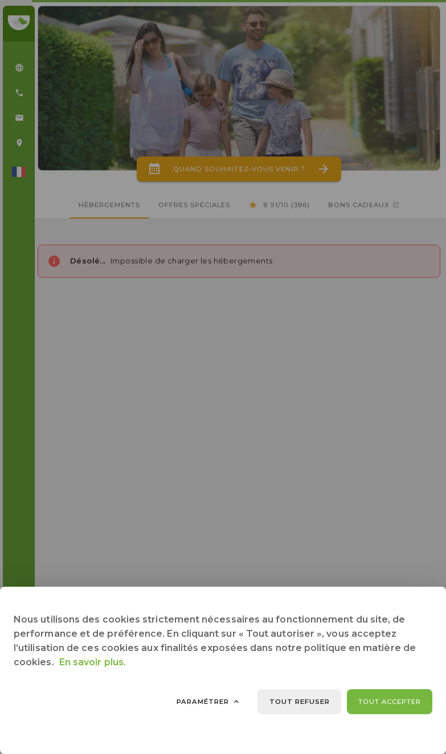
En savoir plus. (92, 662)
